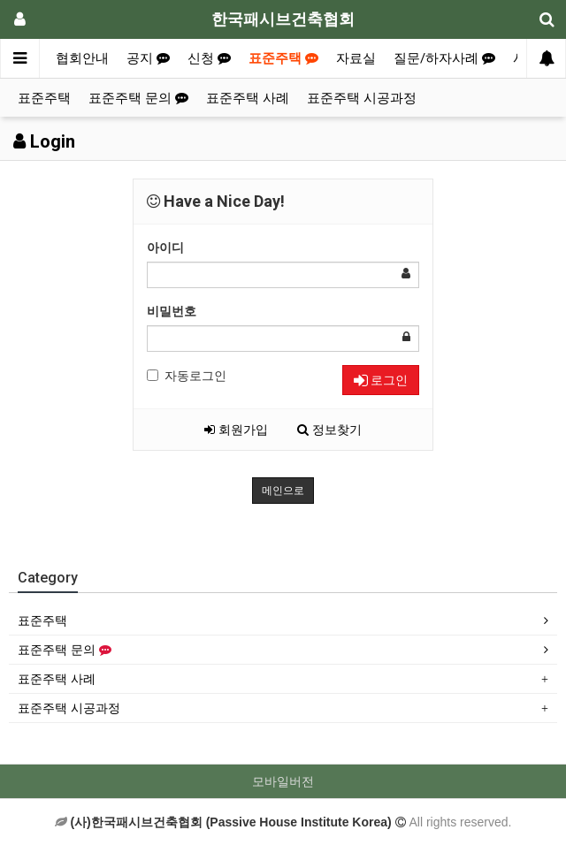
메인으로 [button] (283, 490)
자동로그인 (186, 376)
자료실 (356, 58)
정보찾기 (329, 429)
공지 (148, 58)
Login (44, 141)
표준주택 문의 (138, 98)
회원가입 (236, 429)
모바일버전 (283, 781)
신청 (209, 58)
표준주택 (283, 58)
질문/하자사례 (444, 58)
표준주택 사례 (247, 98)
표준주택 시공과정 (362, 98)
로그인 (381, 380)
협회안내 (82, 58)
